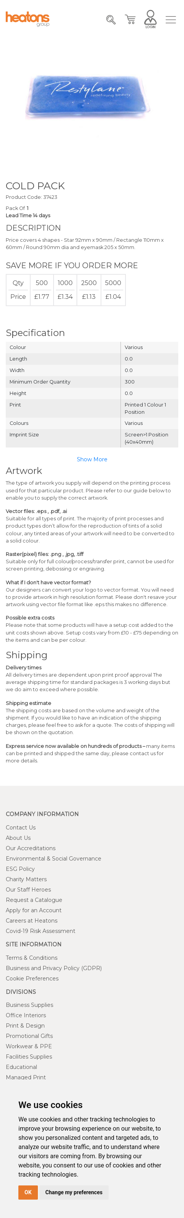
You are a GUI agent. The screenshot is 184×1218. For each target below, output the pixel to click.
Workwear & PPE (29, 1046)
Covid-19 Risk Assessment (40, 931)
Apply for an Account (34, 910)
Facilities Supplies (29, 1056)
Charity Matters (26, 879)
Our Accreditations (30, 848)
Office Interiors (26, 1015)
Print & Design (25, 1025)
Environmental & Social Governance (53, 858)
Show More (92, 459)
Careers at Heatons (31, 920)
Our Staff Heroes (28, 889)
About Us (18, 837)
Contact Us (21, 827)
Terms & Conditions (31, 957)
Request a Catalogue (34, 900)
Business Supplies (29, 1005)
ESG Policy (20, 869)
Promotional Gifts (29, 1036)
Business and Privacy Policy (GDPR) (54, 968)
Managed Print (26, 1077)
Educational (21, 1067)
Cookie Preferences (32, 978)
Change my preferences (74, 1192)
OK (28, 1192)
